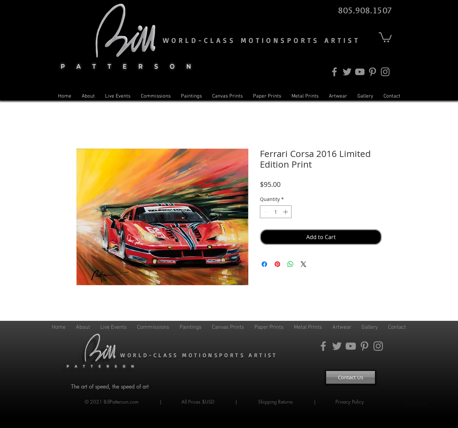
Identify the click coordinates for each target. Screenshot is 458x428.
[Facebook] (334, 72)
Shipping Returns (275, 401)
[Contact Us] (350, 377)
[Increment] (286, 212)
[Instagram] (385, 72)
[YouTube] (360, 72)
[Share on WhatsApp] (290, 264)
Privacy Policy (350, 401)
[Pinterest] (372, 72)
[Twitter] (347, 72)
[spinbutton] (276, 212)
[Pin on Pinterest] (277, 264)
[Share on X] (303, 264)
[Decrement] (265, 212)
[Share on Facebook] (264, 264)
